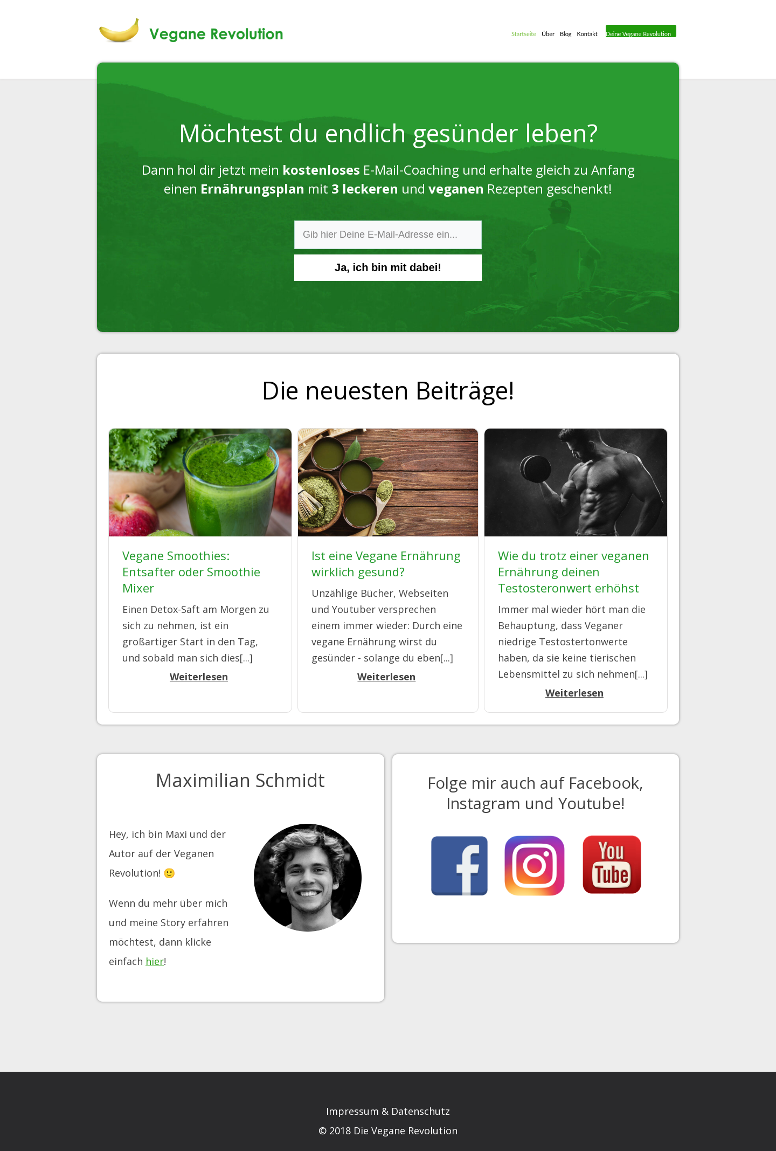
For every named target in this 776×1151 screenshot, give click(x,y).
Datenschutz (420, 1111)
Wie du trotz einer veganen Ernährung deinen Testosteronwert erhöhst (573, 571)
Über (545, 32)
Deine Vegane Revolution (637, 33)
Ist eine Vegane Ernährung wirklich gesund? (386, 563)
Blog (564, 32)
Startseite (521, 32)
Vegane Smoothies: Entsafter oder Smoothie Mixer (191, 571)
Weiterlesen (199, 676)
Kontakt (585, 32)
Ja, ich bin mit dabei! (388, 267)
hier (155, 961)
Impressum (352, 1111)
